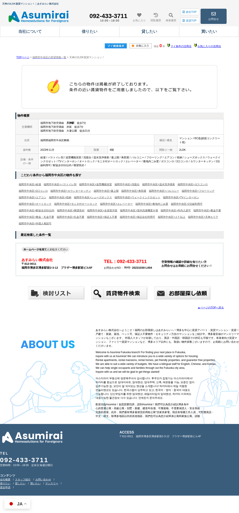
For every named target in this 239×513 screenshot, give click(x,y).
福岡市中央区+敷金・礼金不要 (36, 216)
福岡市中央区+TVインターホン (181, 197)
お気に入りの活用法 (209, 46)
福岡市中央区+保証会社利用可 (137, 216)
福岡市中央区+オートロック (35, 203)
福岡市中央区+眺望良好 (71, 210)
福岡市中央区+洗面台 (127, 184)
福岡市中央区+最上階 (106, 190)
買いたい (35, 483)
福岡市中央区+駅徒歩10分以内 (36, 210)
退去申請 (5, 487)
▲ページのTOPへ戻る (211, 307)
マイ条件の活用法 (181, 46)
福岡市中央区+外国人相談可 (35, 223)
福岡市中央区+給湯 (30, 184)
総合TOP (189, 11)
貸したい (20, 483)
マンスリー (51, 483)
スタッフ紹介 (23, 479)
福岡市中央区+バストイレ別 (60, 184)
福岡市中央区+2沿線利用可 (186, 203)
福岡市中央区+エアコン (32, 197)
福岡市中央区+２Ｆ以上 (171, 216)
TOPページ (22, 57)
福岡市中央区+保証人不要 (102, 216)
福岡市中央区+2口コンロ (33, 190)
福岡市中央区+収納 (60, 197)
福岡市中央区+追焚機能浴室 (95, 184)
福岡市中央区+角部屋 (133, 190)
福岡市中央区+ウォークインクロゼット (137, 197)
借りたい (5, 483)
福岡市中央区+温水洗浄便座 (158, 184)
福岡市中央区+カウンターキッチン (70, 190)
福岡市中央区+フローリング (198, 190)
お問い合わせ (43, 479)
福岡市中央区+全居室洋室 (102, 210)
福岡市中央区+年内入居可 (176, 210)
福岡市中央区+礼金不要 (70, 216)
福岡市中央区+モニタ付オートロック (75, 203)
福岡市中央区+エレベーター (116, 203)
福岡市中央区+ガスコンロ (193, 184)
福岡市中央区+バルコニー (164, 190)
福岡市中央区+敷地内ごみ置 (151, 203)
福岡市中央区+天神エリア (203, 216)
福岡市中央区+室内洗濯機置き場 (139, 210)
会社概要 (5, 479)
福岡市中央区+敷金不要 (207, 210)
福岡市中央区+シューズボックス (93, 197)
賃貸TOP (189, 20)
